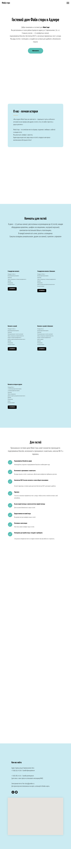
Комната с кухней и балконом (45, 326)
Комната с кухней (12, 326)
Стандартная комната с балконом (46, 271)
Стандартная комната (13, 271)
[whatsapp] (16, 792)
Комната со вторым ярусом (15, 384)
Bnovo (48, 91)
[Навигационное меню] (68, 3)
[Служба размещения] (13, 792)
